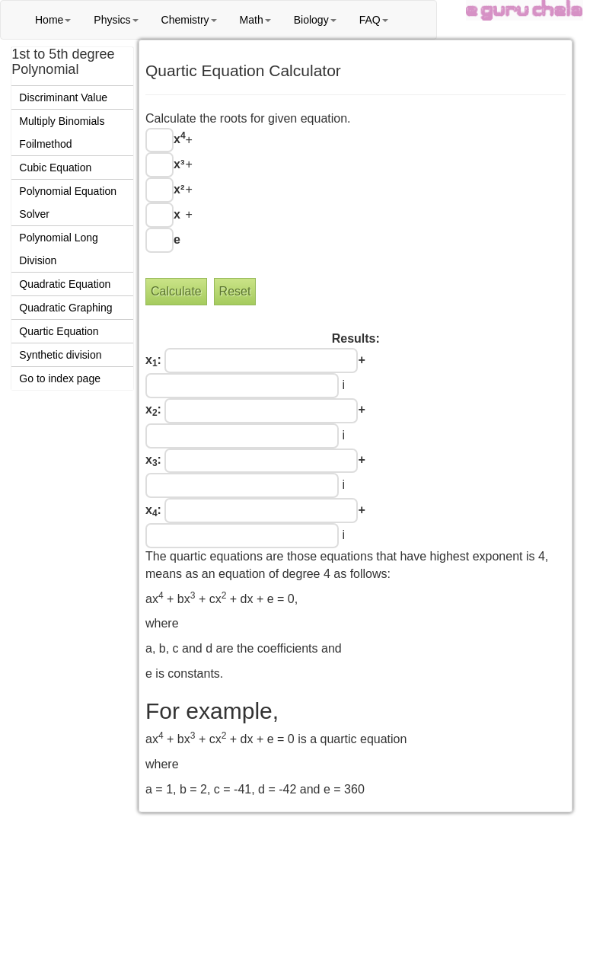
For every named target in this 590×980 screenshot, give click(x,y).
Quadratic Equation (64, 284)
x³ (179, 164)
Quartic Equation (58, 331)
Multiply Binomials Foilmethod (61, 132)
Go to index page (59, 378)
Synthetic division (60, 355)
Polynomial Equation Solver (67, 202)
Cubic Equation (55, 167)
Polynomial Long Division (58, 249)
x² (179, 189)
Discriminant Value (63, 97)
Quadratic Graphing (65, 308)
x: (153, 361)
